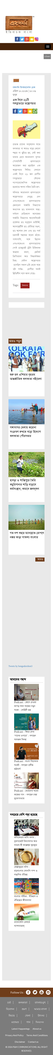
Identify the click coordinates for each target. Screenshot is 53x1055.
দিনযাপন (25, 285)
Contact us (33, 1041)
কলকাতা (22, 1002)
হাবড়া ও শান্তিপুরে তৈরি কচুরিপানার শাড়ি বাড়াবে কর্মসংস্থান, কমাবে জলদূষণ (24, 484)
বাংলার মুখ (40, 1002)
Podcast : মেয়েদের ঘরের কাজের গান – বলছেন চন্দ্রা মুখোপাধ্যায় (26, 794)
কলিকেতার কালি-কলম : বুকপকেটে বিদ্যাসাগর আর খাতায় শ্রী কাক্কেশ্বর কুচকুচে (25, 841)
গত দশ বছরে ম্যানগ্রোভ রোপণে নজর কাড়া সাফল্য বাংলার (27, 535)
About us (37, 1028)
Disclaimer (20, 1041)
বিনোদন (10, 1009)
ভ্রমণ (24, 1009)
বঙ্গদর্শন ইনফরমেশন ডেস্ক (24, 87)
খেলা (27, 1015)
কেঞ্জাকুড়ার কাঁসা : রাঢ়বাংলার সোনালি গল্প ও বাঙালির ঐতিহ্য (25, 870)
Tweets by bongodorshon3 (20, 666)
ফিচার (12, 1015)
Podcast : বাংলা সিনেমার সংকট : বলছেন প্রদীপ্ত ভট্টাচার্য (26, 765)
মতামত (15, 1022)
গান (28, 1022)
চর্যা (9, 1002)
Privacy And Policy (14, 1035)
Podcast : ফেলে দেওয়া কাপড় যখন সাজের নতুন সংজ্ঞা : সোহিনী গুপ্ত (25, 706)
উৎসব (41, 1015)
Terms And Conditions (37, 1035)
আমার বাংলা (40, 1009)
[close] (47, 56)
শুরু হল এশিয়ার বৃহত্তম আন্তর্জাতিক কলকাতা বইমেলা (26, 377)
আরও (40, 559)
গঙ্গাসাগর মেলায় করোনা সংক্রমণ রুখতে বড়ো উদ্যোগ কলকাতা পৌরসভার (25, 431)
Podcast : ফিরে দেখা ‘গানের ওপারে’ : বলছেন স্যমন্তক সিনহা (25, 735)
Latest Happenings (21, 1028)
